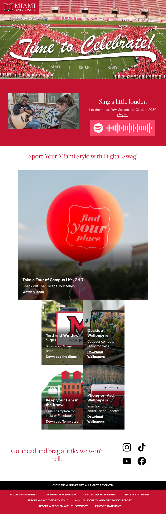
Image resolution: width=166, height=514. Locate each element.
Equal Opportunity (23, 494)
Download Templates (62, 421)
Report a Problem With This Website (63, 506)
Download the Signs (61, 357)
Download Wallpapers (96, 354)
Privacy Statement (108, 506)
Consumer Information (60, 494)
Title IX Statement (137, 494)
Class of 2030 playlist (136, 112)
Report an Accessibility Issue (47, 500)
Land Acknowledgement (100, 494)
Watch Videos (33, 292)
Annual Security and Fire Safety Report (103, 500)
